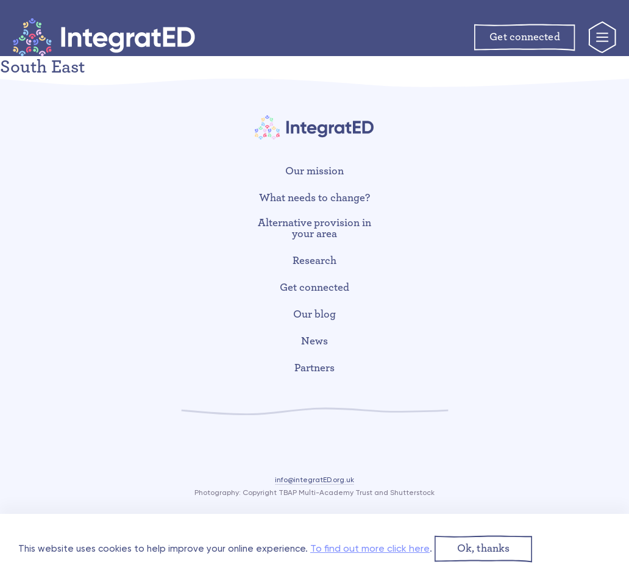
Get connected (314, 287)
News (314, 341)
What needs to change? (314, 198)
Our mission (314, 171)
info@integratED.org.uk (314, 479)
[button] (483, 549)
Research (314, 260)
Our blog (314, 314)
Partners (314, 368)
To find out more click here (370, 548)
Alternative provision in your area (315, 229)
